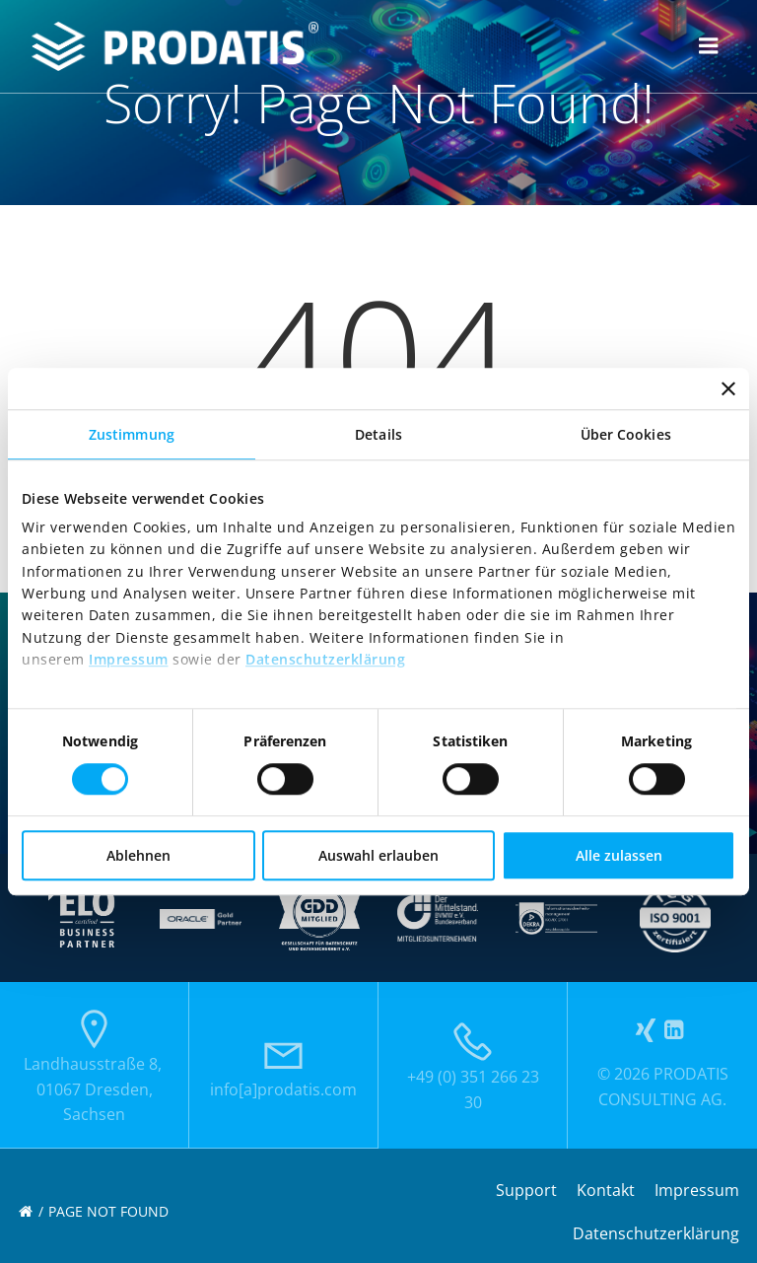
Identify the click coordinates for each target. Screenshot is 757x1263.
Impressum (129, 659)
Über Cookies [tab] (626, 434)
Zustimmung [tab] (131, 434)
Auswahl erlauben (378, 855)
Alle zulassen (619, 855)
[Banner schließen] (728, 388)
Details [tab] (378, 434)
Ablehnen (138, 855)
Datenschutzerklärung (325, 659)
